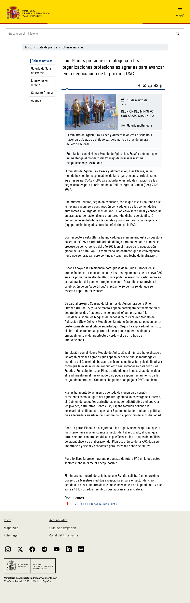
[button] (180, 11)
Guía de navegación (62, 528)
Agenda (36, 100)
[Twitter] (145, 86)
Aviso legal (11, 535)
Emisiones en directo (40, 82)
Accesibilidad (58, 520)
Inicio (28, 47)
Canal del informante (63, 535)
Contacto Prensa (42, 92)
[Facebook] (140, 86)
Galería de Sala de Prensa (41, 70)
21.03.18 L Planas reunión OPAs (96, 504)
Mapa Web (11, 528)
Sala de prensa (47, 47)
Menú (180, 16)
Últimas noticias (42, 61)
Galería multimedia (139, 125)
